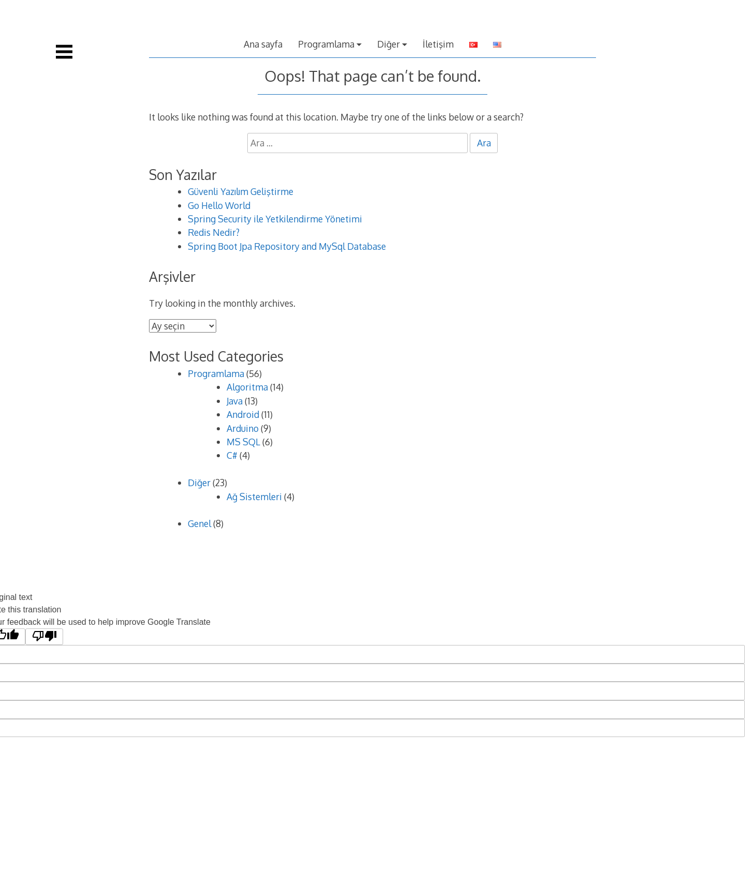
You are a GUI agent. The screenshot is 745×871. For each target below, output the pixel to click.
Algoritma (247, 387)
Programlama (326, 44)
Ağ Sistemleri (254, 496)
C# (232, 455)
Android (243, 414)
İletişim (438, 44)
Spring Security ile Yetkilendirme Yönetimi (275, 218)
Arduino (243, 428)
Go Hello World (219, 205)
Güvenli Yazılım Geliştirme (240, 191)
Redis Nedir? (214, 232)
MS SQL (243, 441)
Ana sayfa (263, 44)
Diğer (388, 44)
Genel (199, 523)
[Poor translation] (44, 636)
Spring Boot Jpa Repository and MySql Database (287, 246)
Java (235, 401)
